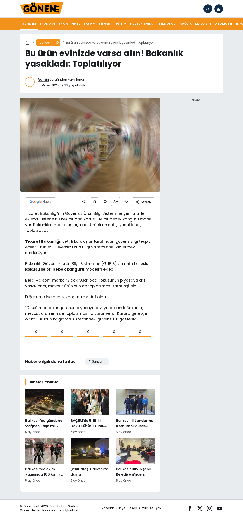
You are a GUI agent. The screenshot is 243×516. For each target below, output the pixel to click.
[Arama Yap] (207, 8)
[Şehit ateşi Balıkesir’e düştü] (90, 459)
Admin (43, 79)
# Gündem (96, 361)
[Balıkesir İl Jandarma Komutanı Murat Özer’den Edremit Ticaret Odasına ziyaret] (135, 411)
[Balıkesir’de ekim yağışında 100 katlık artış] (44, 459)
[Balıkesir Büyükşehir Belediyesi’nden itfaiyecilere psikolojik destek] (135, 459)
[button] (218, 8)
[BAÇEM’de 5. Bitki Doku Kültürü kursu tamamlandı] (90, 411)
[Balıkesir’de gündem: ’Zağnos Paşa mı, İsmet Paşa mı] (44, 411)
